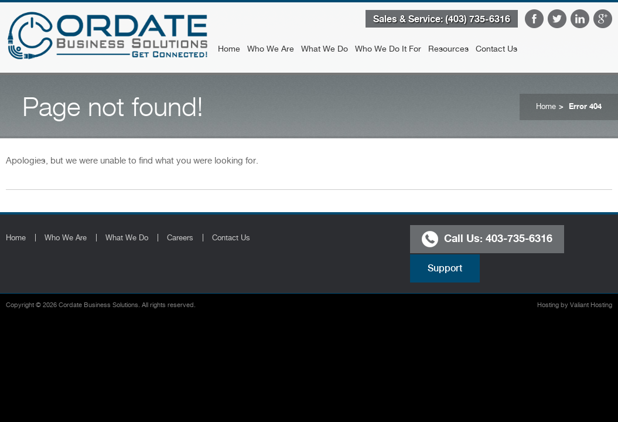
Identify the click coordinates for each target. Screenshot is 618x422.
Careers (180, 237)
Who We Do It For (388, 48)
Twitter (557, 18)
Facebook (534, 18)
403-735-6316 (519, 237)
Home (229, 48)
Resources (448, 48)
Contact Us (496, 48)
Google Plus (602, 18)
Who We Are (270, 48)
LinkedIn (580, 18)
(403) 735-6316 (477, 19)
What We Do (324, 48)
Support (445, 268)
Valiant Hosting (591, 305)
